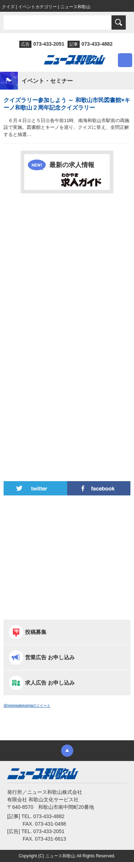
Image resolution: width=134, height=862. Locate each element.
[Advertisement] (67, 268)
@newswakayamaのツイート (27, 705)
